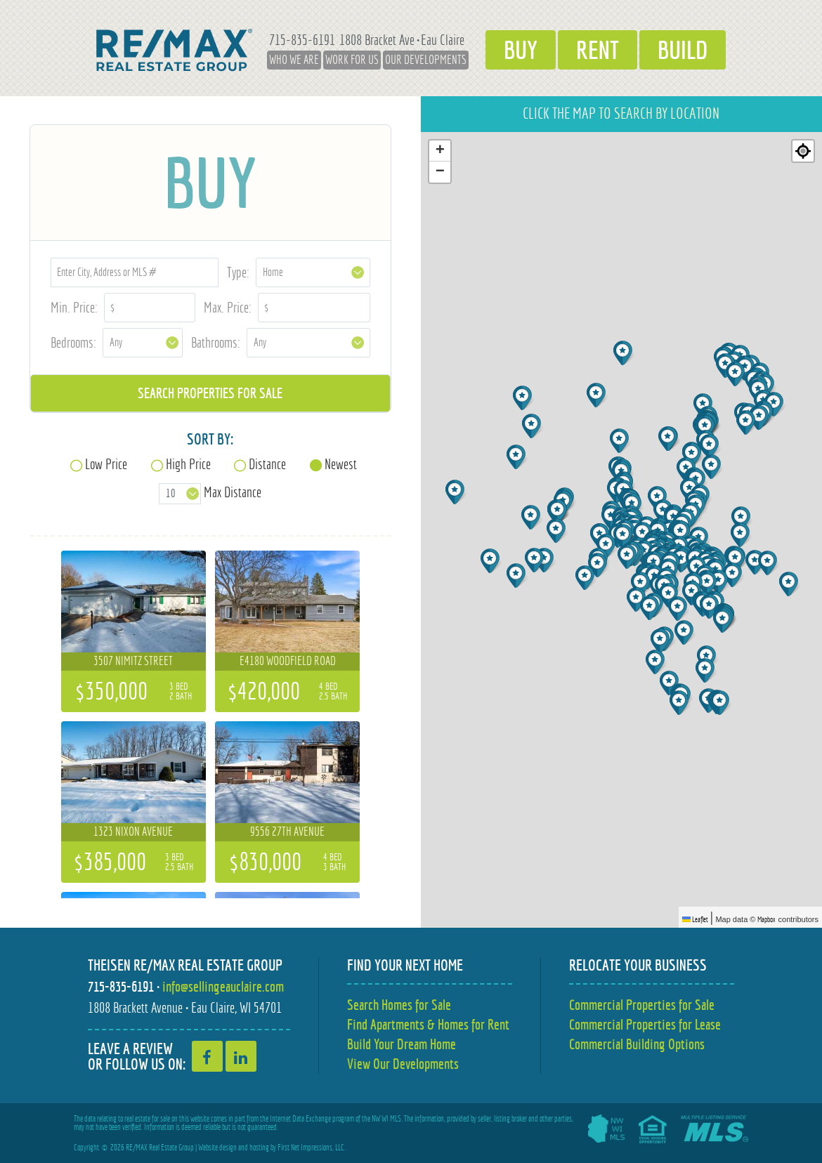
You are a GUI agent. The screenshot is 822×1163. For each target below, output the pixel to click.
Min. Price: (74, 307)
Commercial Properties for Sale (642, 1005)
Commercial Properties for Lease (645, 1024)
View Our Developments (403, 1064)
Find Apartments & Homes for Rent (428, 1024)
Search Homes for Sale (399, 1005)
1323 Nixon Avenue (133, 831)
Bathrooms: (215, 342)
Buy (520, 50)
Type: (238, 272)
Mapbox (766, 919)
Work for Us (352, 60)
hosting (259, 1147)
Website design (217, 1147)
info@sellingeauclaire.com (223, 986)
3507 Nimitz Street (133, 661)
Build (682, 50)
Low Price (106, 464)
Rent (597, 50)
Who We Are (294, 60)
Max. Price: (228, 307)
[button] (706, 670)
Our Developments (426, 60)
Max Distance (232, 492)
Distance (267, 464)
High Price (188, 464)
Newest (341, 464)
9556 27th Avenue (287, 831)
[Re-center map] (803, 151)
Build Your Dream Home (401, 1044)
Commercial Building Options (637, 1044)
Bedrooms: (73, 342)
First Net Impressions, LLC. (312, 1147)
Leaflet (695, 919)
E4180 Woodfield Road (288, 661)
